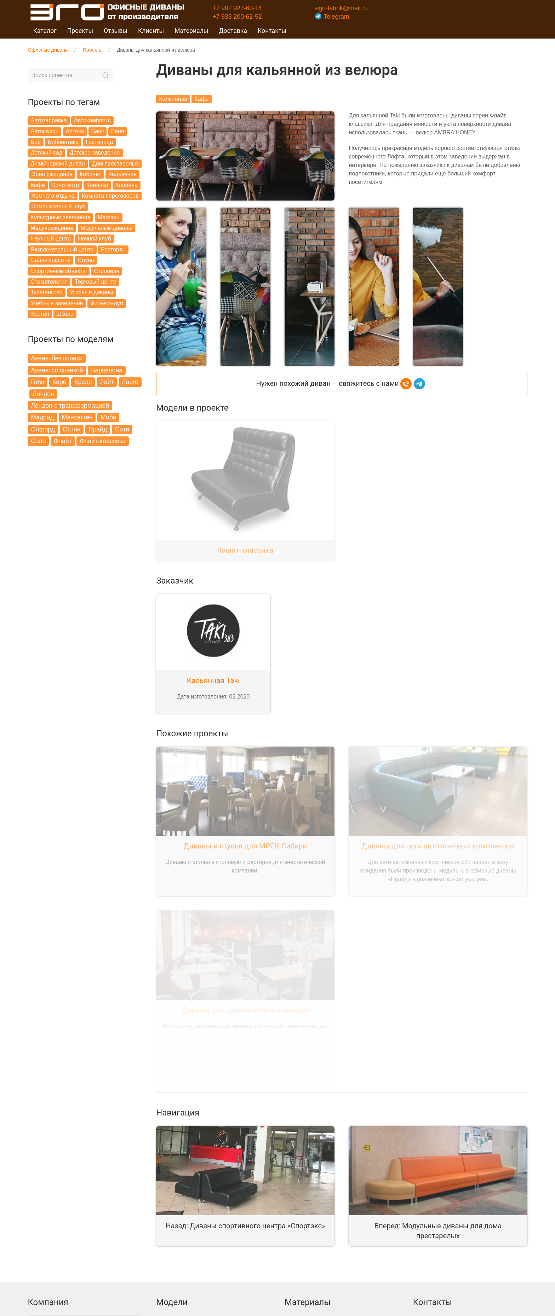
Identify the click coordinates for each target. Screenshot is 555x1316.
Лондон (43, 394)
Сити (122, 429)
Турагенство (46, 292)
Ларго (130, 381)
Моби (108, 417)
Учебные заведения (56, 303)
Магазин (109, 217)
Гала (37, 381)
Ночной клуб (94, 239)
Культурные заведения (60, 217)
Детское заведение (95, 153)
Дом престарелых (115, 164)
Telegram (332, 16)
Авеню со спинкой (57, 370)
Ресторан (113, 250)
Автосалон (44, 131)
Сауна (86, 260)
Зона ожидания (52, 174)
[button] (181, 285)
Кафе (37, 185)
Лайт (107, 381)
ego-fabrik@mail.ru (341, 8)
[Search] (70, 75)
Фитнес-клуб (106, 303)
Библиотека (63, 142)
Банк (97, 131)
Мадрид (42, 417)
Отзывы (115, 30)
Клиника (97, 185)
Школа (65, 314)
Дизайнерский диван (57, 164)
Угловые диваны (91, 292)
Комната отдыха (53, 196)
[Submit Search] (105, 75)
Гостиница (99, 142)
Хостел (39, 314)
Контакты (272, 30)
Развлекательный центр (61, 250)
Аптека (75, 131)
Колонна (126, 185)
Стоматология (49, 282)
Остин (71, 429)
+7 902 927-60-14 (237, 8)
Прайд (97, 429)
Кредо (83, 381)
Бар (35, 142)
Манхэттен (77, 417)
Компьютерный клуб (58, 206)
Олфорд (43, 429)
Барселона (106, 370)
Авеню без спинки (56, 358)
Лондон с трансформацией (70, 405)
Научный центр (50, 239)
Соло (38, 441)
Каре (59, 381)
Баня (117, 131)
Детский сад (46, 153)
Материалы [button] (191, 30)
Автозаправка (48, 120)
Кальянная (122, 174)
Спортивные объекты (58, 271)
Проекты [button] (80, 30)
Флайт (63, 441)
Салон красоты (50, 260)
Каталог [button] (44, 30)
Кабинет (90, 174)
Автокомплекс (92, 120)
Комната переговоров (110, 196)
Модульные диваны (106, 228)
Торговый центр (95, 282)
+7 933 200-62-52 (237, 16)
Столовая (106, 271)
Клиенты (151, 30)
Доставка (233, 30)
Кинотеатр (65, 185)
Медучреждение (51, 228)
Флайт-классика (103, 441)
